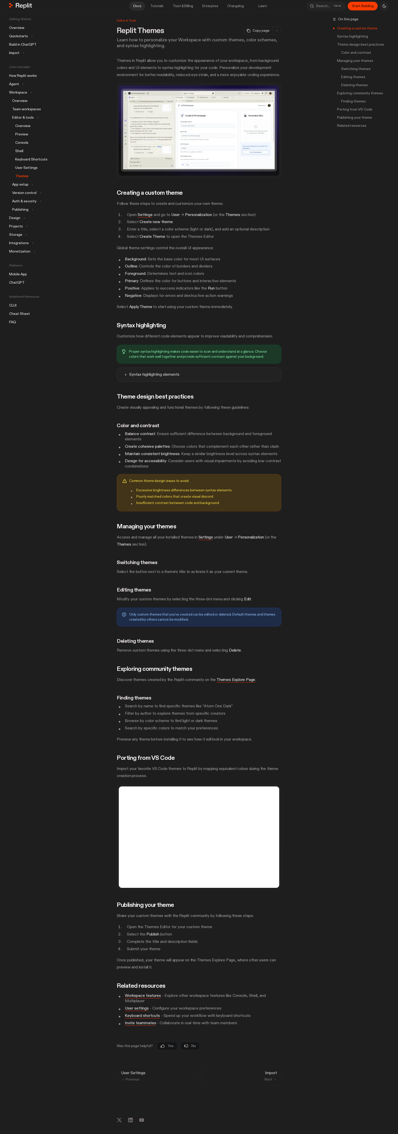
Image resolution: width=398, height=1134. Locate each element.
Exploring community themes (360, 93)
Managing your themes (355, 61)
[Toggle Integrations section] (20, 243)
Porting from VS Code (354, 109)
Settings (145, 214)
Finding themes (353, 101)
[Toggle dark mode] (384, 6)
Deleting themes (354, 85)
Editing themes (353, 77)
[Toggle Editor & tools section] (23, 118)
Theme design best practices (360, 44)
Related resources (351, 125)
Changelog (235, 6)
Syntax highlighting (352, 36)
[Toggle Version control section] (24, 193)
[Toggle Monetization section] (21, 251)
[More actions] (277, 30)
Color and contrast (356, 52)
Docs (137, 6)
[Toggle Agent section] (16, 84)
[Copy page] (258, 30)
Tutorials (156, 6)
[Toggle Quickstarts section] (20, 36)
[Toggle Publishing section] (20, 210)
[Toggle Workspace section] (20, 92)
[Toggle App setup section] (20, 185)
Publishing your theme (354, 117)
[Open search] (326, 6)
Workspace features (143, 995)
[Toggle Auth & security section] (24, 201)
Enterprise (210, 6)
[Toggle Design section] (16, 218)
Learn (260, 6)
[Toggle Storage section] (17, 235)
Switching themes (356, 69)
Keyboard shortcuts (142, 1015)
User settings (137, 1008)
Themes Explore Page (236, 679)
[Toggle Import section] (16, 53)
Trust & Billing (183, 6)
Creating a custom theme (357, 28)
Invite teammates (140, 1022)
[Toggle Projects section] (17, 226)
